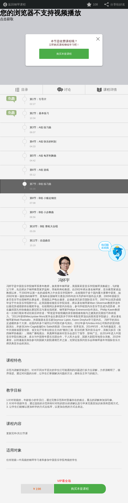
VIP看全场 (64, 481)
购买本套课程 (64, 53)
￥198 (37, 489)
